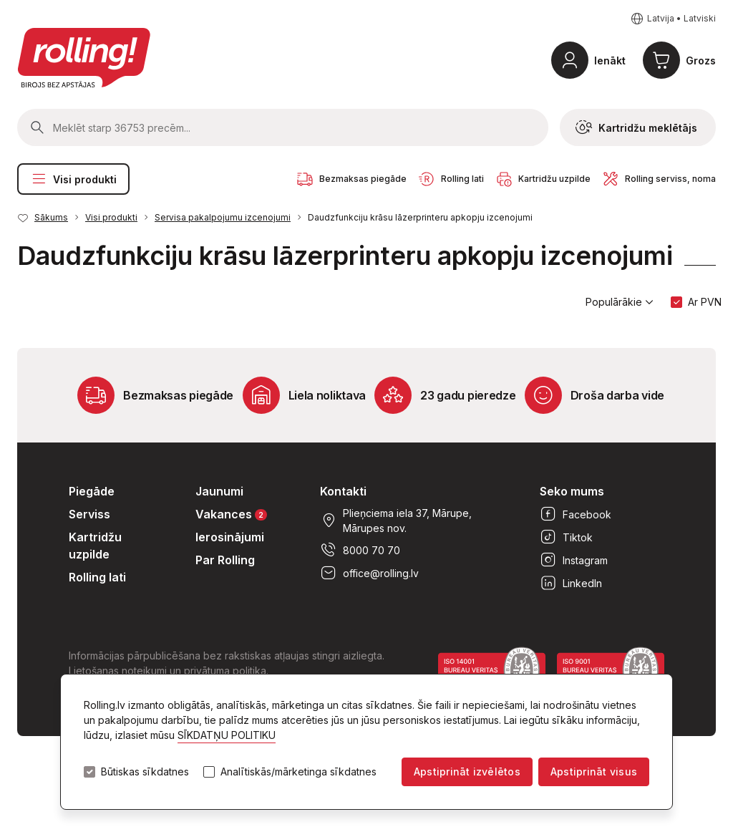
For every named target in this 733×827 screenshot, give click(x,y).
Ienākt (610, 60)
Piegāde (92, 491)
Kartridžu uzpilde (95, 545)
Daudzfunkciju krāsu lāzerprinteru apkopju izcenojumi (420, 217)
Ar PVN (705, 301)
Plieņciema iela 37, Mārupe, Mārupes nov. (396, 520)
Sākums (51, 217)
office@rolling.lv (369, 572)
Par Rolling (225, 560)
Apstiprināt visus (593, 771)
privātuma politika (225, 670)
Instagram (574, 560)
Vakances (231, 514)
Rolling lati (97, 577)
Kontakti (343, 491)
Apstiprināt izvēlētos (467, 771)
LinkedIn (571, 582)
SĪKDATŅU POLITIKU (227, 735)
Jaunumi (219, 491)
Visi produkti (73, 179)
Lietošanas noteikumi (118, 670)
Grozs (701, 60)
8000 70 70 (360, 549)
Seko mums (572, 491)
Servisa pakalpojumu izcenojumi (223, 217)
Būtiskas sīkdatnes (145, 772)
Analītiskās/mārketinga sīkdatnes (298, 772)
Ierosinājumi (229, 537)
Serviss (89, 514)
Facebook (575, 514)
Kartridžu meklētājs (636, 127)
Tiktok (566, 537)
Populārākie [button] (620, 302)
